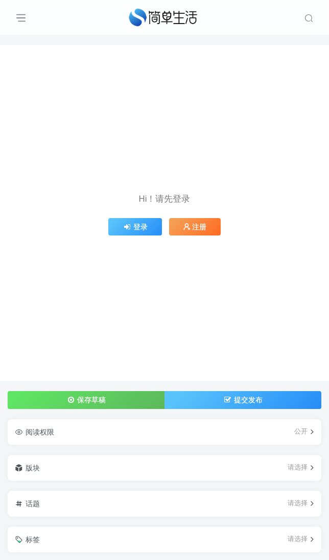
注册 (195, 227)
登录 (135, 227)
